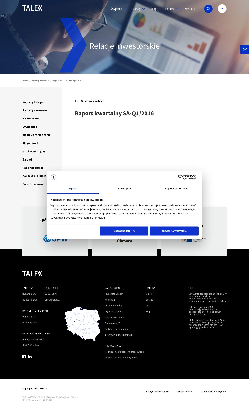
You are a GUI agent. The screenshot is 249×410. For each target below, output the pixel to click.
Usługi (137, 9)
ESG (148, 305)
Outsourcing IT (112, 323)
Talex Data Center (114, 294)
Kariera (170, 9)
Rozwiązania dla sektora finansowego (124, 352)
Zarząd (27, 159)
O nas (149, 294)
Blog (154, 9)
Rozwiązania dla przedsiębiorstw (122, 357)
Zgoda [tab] (73, 188)
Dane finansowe (33, 184)
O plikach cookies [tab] (176, 188)
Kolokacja (110, 299)
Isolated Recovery (114, 317)
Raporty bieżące (33, 102)
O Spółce (117, 9)
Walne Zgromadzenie (36, 135)
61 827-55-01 (51, 294)
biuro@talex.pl (52, 299)
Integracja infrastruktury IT (118, 335)
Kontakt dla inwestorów (38, 176)
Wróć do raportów (89, 101)
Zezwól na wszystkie (174, 230)
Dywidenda (29, 127)
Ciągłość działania (114, 311)
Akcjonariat (30, 143)
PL (222, 8)
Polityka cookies (184, 391)
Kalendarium (31, 118)
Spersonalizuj (124, 230)
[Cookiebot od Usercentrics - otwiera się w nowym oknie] (183, 177)
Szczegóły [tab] (124, 188)
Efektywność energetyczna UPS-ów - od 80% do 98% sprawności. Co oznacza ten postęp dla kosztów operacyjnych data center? (207, 323)
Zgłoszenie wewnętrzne (214, 391)
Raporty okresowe (40, 80)
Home (25, 80)
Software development (117, 329)
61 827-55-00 (51, 288)
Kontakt (190, 9)
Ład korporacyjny (34, 151)
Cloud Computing (113, 305)
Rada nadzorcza (33, 168)
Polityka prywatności (157, 391)
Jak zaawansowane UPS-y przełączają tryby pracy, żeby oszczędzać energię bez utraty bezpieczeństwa (205, 310)
